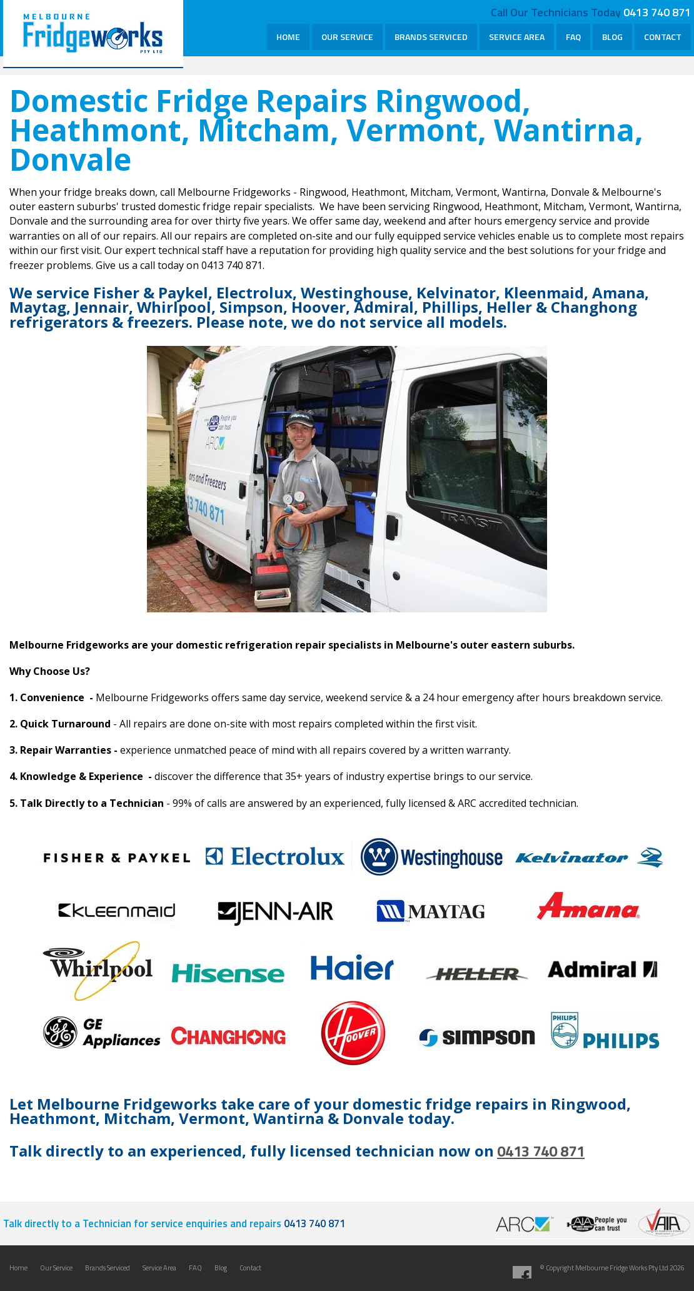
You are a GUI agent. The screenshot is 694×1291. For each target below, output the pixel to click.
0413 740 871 (657, 12)
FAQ (195, 1267)
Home (18, 1267)
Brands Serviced (107, 1267)
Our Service (56, 1267)
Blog (220, 1267)
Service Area (159, 1267)
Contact (250, 1267)
